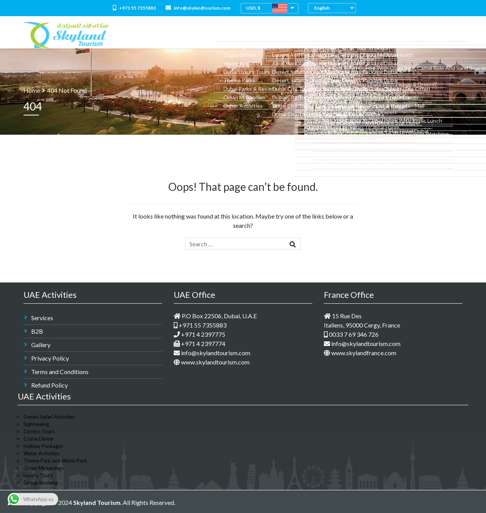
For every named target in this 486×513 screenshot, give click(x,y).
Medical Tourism (356, 35)
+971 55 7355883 (134, 8)
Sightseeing (36, 424)
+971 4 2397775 (199, 334)
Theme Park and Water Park (55, 461)
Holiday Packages (43, 446)
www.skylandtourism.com (212, 362)
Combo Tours (265, 35)
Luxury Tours (38, 475)
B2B (37, 331)
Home (163, 35)
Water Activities (41, 453)
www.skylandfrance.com (360, 352)
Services (42, 317)
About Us (189, 35)
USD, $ (253, 8)
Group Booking (40, 483)
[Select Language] (333, 8)
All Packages (224, 35)
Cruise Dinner (38, 439)
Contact (447, 35)
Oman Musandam (43, 468)
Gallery (40, 344)
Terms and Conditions (60, 371)
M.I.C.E (393, 35)
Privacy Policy (50, 358)
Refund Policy (49, 385)
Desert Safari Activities (49, 417)
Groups (418, 35)
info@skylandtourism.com (198, 8)
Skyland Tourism (97, 502)
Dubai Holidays (308, 35)
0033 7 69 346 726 (351, 334)
